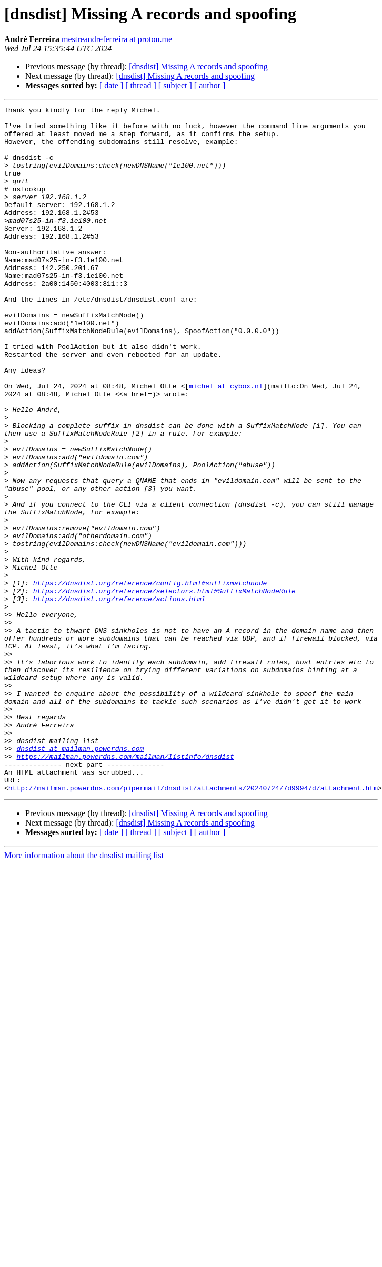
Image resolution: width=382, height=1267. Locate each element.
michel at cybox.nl (226, 442)
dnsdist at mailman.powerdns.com (80, 877)
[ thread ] (140, 85)
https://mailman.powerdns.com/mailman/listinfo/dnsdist (125, 887)
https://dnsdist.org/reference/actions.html (119, 698)
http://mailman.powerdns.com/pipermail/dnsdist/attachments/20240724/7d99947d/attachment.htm (193, 925)
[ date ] (111, 85)
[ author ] (210, 85)
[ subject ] (175, 85)
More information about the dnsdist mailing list (84, 992)
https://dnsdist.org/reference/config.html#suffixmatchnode (150, 679)
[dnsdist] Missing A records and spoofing (198, 66)
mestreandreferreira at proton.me (117, 39)
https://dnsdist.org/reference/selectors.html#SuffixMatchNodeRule (164, 688)
